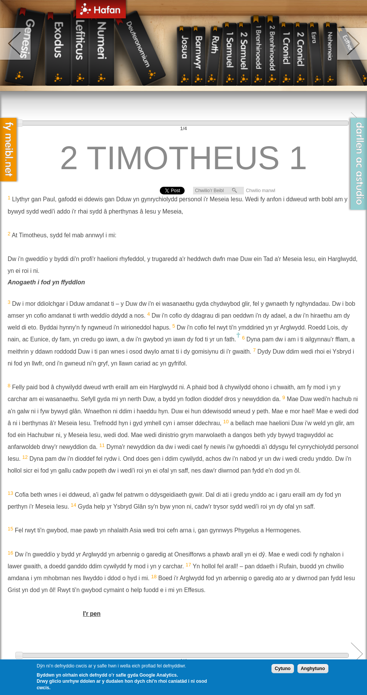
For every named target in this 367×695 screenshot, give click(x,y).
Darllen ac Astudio (359, 164)
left (16, 44)
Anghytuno (313, 668)
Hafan (100, 10)
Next (357, 654)
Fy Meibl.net (8, 149)
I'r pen (92, 613)
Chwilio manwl (260, 190)
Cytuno (283, 668)
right (351, 44)
